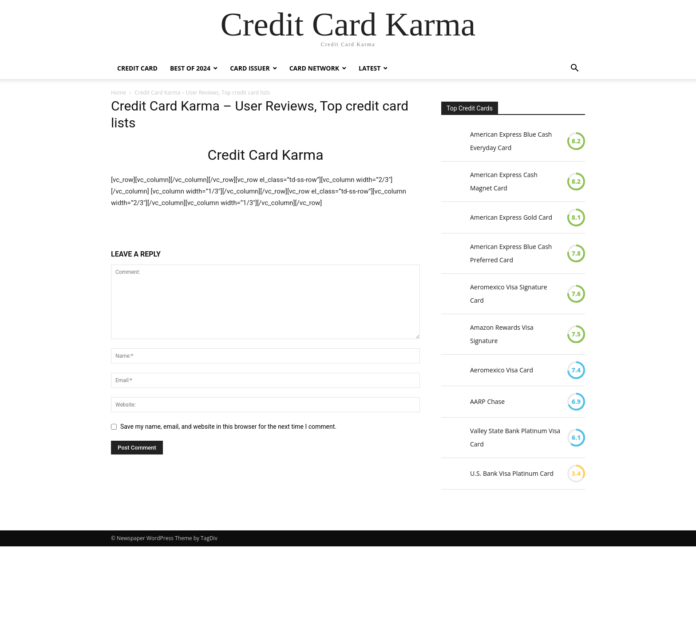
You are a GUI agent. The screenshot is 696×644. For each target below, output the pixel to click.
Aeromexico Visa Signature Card (508, 293)
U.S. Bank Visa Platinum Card (512, 473)
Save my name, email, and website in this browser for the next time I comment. (228, 426)
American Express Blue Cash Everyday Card (511, 141)
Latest (369, 68)
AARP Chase (487, 401)
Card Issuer (250, 68)
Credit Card (137, 68)
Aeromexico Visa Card (501, 370)
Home (118, 92)
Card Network (314, 68)
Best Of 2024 (190, 68)
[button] (574, 69)
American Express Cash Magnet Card (504, 181)
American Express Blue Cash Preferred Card (511, 253)
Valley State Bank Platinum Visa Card (515, 437)
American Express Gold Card (511, 217)
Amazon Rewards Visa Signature (502, 334)
